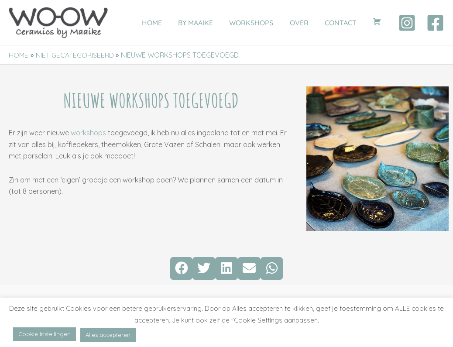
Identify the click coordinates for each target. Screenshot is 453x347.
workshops (88, 132)
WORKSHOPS (259, 22)
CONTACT (344, 22)
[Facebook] (435, 23)
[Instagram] (407, 23)
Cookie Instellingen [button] (44, 333)
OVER (304, 22)
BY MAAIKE (206, 22)
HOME (164, 22)
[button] (181, 268)
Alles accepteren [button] (108, 334)
